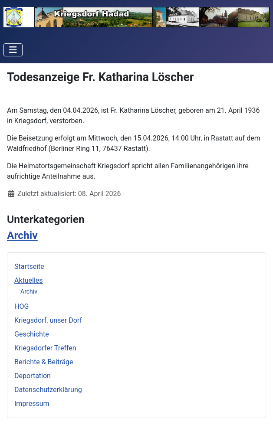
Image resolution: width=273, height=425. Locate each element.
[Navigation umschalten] (13, 49)
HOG (21, 306)
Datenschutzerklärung (48, 390)
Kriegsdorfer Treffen (45, 348)
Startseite (29, 266)
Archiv (28, 291)
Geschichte (31, 334)
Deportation (32, 376)
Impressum (31, 403)
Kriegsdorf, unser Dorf (48, 320)
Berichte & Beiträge (43, 362)
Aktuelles (28, 280)
